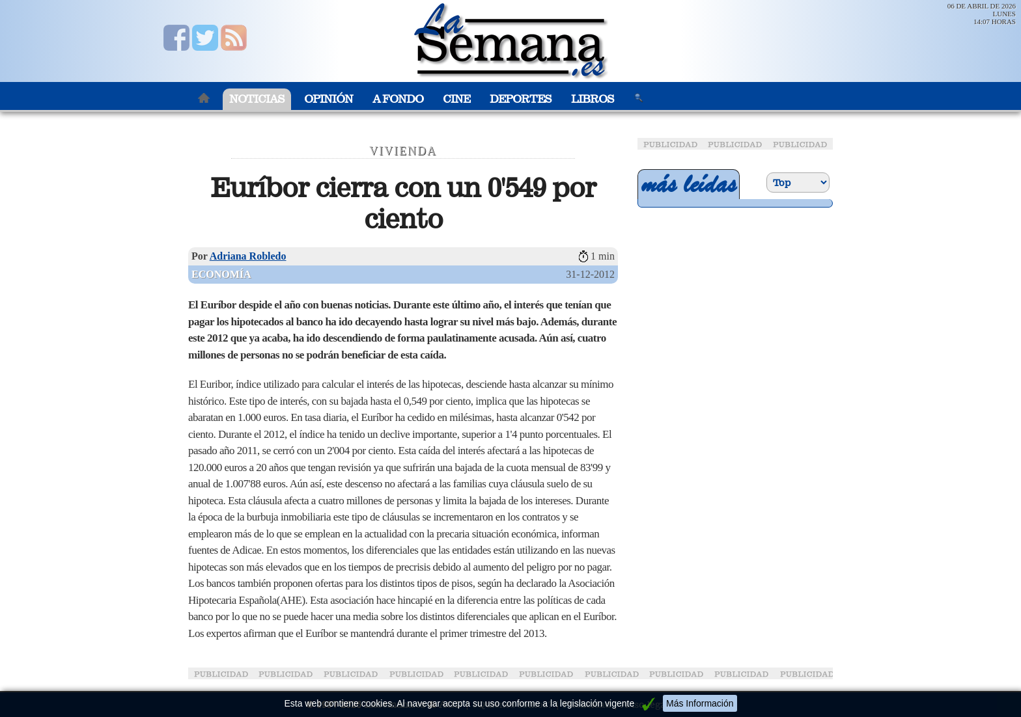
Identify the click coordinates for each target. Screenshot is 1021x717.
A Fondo (397, 99)
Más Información (699, 703)
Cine (456, 99)
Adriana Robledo (248, 256)
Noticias (257, 99)
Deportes (521, 99)
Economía (221, 274)
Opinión (328, 99)
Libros (592, 99)
